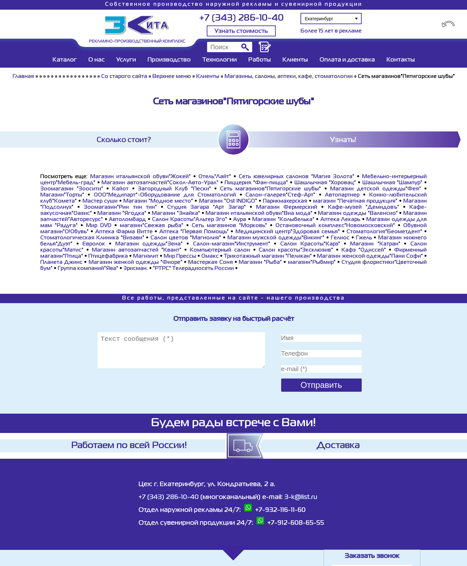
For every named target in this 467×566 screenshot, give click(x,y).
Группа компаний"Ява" (88, 268)
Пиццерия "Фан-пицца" (256, 183)
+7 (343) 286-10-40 (241, 18)
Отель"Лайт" (214, 177)
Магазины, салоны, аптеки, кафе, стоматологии (288, 76)
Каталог (64, 59)
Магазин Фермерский (286, 207)
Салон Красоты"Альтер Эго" (189, 219)
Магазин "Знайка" (176, 213)
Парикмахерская (285, 201)
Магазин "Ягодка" (121, 213)
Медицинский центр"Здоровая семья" (287, 232)
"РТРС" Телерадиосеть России (193, 268)
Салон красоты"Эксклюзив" (296, 250)
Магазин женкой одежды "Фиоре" (136, 262)
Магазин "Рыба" (260, 262)
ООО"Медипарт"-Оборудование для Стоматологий (165, 195)
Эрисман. (135, 268)
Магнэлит (145, 256)
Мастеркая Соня (210, 262)
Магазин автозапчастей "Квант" (136, 250)
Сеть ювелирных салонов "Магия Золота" (296, 177)
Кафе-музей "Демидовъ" (363, 207)
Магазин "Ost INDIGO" (228, 201)
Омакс (210, 256)
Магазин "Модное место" (158, 201)
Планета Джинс (61, 262)
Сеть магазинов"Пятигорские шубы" (270, 189)
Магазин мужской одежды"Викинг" (276, 238)
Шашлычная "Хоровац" (325, 183)
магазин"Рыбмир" (312, 262)
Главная (23, 76)
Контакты (400, 59)
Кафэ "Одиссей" (363, 250)
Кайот (120, 189)
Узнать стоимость (241, 31)
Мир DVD (98, 226)
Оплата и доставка (347, 59)
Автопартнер (342, 195)
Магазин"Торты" (62, 195)
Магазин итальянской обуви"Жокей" (140, 177)
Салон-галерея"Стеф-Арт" (280, 195)
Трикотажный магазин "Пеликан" (268, 256)
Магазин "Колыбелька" (283, 219)
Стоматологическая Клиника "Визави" (92, 238)
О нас (96, 59)
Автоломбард (127, 219)
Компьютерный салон (220, 250)
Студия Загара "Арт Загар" (206, 207)
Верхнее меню (171, 76)
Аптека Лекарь (340, 219)
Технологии (219, 59)
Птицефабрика (108, 256)
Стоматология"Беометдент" (384, 232)
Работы (259, 59)
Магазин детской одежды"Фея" (375, 189)
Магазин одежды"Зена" (149, 244)
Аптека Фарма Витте (124, 232)
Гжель (364, 238)
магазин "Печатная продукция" (355, 201)
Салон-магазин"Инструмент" (231, 244)
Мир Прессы (180, 256)
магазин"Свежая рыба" (151, 226)
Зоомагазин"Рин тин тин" (120, 207)
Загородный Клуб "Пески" (174, 189)
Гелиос (340, 238)
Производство (169, 59)
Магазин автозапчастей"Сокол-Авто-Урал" (159, 183)
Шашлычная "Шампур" (392, 183)
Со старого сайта (124, 76)
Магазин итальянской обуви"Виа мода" (258, 213)
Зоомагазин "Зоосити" (71, 189)
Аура (239, 219)
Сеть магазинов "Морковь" (229, 226)
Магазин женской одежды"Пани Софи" (370, 256)
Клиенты (295, 59)
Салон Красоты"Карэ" (310, 244)
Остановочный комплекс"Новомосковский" (335, 226)
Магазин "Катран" (375, 244)
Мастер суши (100, 201)
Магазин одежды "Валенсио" (357, 213)
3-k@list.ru (300, 497)
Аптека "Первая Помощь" (194, 232)
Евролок (93, 244)
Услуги (126, 59)
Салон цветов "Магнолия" (185, 238)
